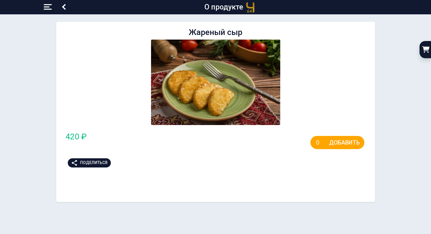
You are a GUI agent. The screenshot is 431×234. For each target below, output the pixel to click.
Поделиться (89, 162)
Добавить (344, 142)
